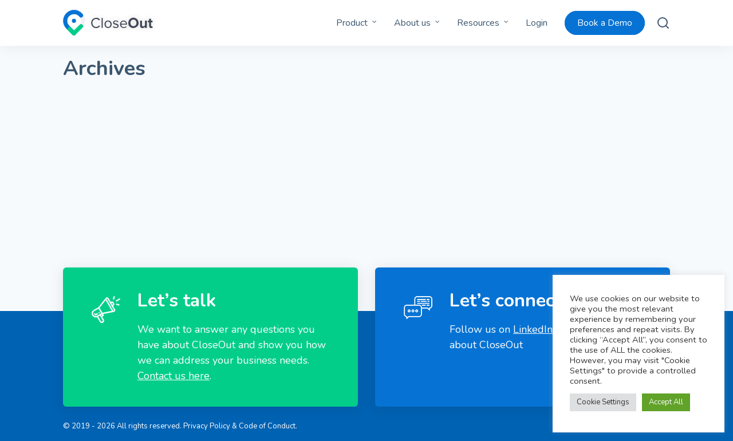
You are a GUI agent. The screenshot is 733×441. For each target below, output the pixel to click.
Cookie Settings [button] (603, 402)
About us (412, 23)
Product (352, 23)
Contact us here (173, 376)
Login (536, 23)
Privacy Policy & (210, 426)
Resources (478, 23)
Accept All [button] (666, 402)
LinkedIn (533, 329)
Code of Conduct (267, 426)
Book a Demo (604, 23)
